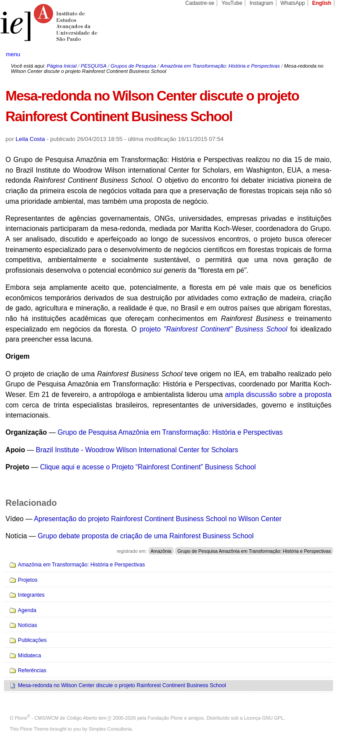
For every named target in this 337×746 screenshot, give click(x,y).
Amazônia (161, 551)
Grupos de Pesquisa (133, 65)
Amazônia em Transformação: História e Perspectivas (220, 65)
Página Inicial (61, 65)
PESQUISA (93, 65)
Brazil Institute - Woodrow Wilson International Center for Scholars (137, 450)
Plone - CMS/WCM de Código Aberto (56, 718)
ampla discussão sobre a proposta (278, 394)
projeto (215, 329)
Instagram (261, 3)
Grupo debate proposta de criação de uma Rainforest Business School (146, 536)
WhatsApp (292, 3)
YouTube (232, 3)
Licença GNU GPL (263, 718)
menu (13, 54)
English (321, 3)
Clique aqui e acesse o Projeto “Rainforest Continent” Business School (148, 467)
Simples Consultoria (110, 729)
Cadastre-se (199, 3)
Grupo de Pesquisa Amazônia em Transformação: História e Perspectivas (170, 432)
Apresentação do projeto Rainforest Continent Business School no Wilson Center (157, 519)
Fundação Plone (165, 718)
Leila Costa (30, 139)
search (313, 54)
